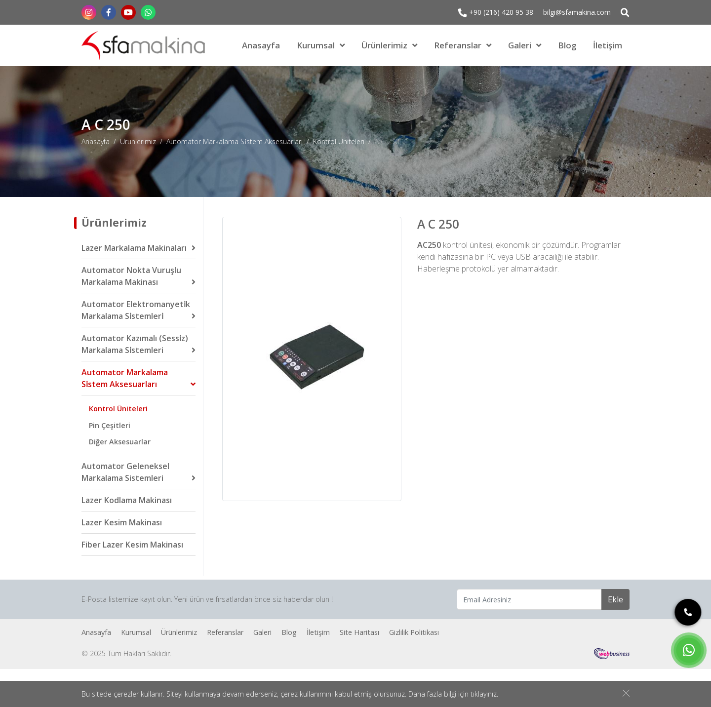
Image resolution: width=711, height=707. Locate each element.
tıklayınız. (484, 694)
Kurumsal (316, 45)
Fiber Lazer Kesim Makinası (132, 544)
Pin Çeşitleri (109, 425)
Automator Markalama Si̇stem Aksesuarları (234, 141)
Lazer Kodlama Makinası (126, 500)
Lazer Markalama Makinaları (134, 247)
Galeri (519, 45)
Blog (567, 45)
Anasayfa (261, 45)
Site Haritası (359, 632)
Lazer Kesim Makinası (121, 522)
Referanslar (457, 45)
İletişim (607, 45)
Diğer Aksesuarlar (120, 441)
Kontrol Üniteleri (338, 141)
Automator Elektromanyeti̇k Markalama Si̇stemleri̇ (135, 310)
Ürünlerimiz (384, 45)
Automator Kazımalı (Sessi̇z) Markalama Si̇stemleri (134, 344)
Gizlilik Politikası (414, 632)
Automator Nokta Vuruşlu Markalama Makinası (131, 276)
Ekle (615, 599)
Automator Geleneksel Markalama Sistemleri (125, 472)
